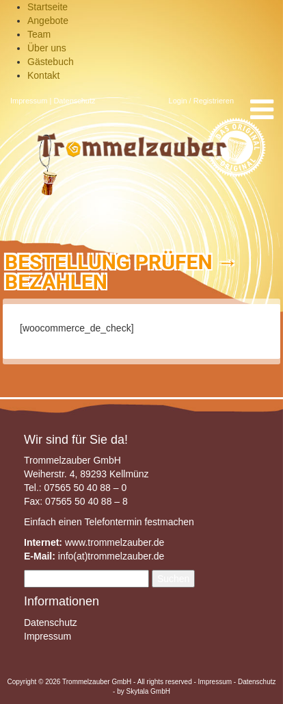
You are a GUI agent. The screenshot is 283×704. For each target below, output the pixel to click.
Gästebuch (50, 61)
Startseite (47, 6)
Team (39, 34)
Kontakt (43, 75)
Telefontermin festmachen (138, 521)
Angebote (47, 20)
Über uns (46, 47)
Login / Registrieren (201, 101)
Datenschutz (74, 101)
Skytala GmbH (148, 691)
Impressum (28, 101)
